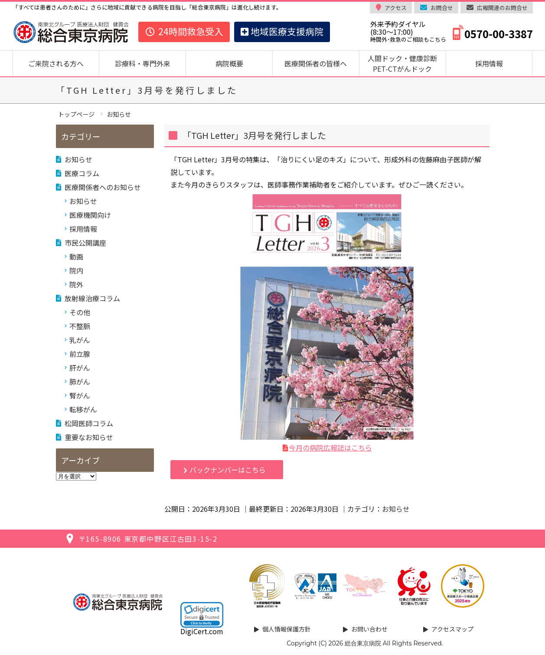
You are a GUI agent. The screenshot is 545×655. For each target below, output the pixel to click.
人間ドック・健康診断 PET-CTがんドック (406, 63)
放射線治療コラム (92, 298)
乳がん (79, 340)
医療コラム (82, 173)
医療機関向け (90, 215)
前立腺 (79, 354)
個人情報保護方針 (286, 629)
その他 (79, 312)
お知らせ (396, 509)
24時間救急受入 (184, 31)
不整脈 (79, 326)
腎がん (79, 395)
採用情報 (489, 63)
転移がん (83, 409)
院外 (76, 284)
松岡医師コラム (89, 423)
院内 (76, 270)
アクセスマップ (452, 629)
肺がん (79, 381)
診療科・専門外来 (142, 63)
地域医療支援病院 (282, 31)
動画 (76, 256)
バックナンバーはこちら (227, 469)
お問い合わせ (369, 629)
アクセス (396, 7)
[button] (201, 614)
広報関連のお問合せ (502, 7)
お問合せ (442, 7)
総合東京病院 (363, 643)
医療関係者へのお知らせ (103, 187)
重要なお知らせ (89, 437)
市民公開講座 (85, 242)
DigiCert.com (201, 631)
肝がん (79, 367)
